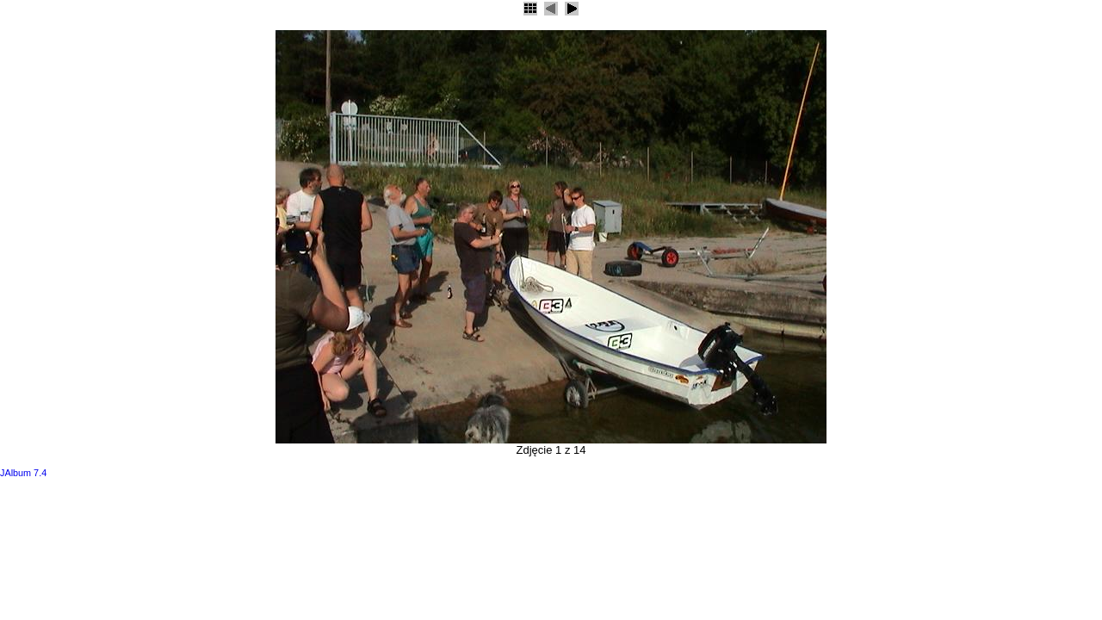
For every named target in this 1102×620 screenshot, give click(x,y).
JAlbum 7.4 (23, 473)
